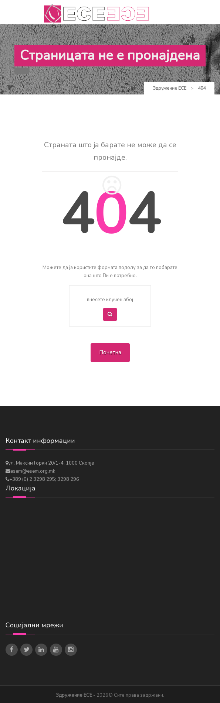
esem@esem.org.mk (32, 471)
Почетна (110, 352)
